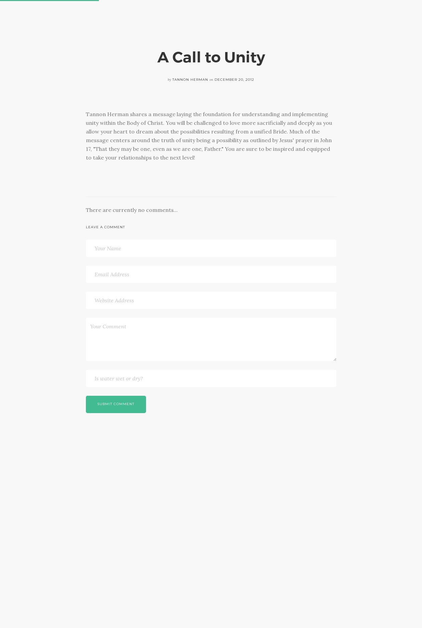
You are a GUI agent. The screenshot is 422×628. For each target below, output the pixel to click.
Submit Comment (115, 404)
